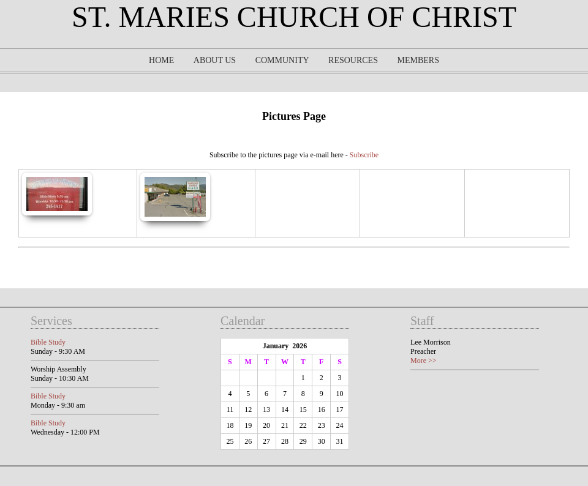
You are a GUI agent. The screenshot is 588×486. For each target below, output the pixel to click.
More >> (423, 360)
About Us (215, 60)
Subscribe (364, 155)
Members (418, 60)
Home (161, 60)
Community (282, 60)
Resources (353, 60)
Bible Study (48, 342)
